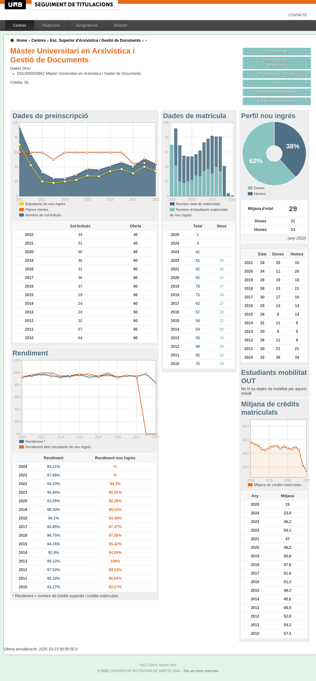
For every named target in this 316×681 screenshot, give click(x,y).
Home (22, 40)
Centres (19, 25)
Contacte (297, 15)
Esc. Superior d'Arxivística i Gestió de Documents (95, 40)
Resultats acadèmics (276, 92)
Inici (143, 665)
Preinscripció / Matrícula (277, 63)
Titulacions (51, 25)
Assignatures (87, 25)
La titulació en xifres (277, 101)
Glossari (120, 25)
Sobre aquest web (162, 665)
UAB (15, 4)
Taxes (277, 83)
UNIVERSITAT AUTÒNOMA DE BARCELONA (145, 671)
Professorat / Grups (277, 74)
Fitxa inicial (276, 51)
